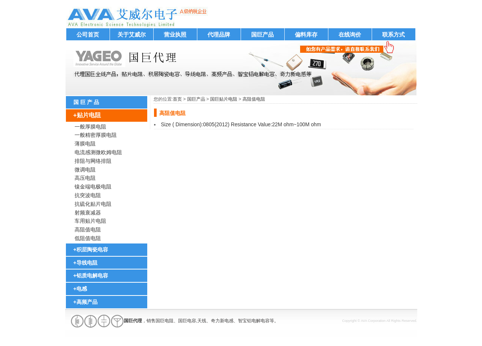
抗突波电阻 (88, 195)
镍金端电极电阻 (93, 187)
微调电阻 (85, 170)
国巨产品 (262, 34)
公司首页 (87, 34)
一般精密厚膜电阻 (96, 135)
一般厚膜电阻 (90, 127)
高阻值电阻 (88, 230)
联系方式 (393, 34)
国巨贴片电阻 (223, 99)
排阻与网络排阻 (93, 161)
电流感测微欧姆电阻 (98, 152)
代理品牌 (218, 34)
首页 (177, 99)
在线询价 (350, 34)
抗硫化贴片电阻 (93, 204)
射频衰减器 (88, 213)
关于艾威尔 (131, 34)
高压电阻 (85, 178)
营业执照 (175, 34)
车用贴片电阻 (90, 221)
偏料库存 (306, 34)
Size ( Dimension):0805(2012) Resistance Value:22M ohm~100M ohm (241, 124)
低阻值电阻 (88, 238)
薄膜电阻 (85, 144)
